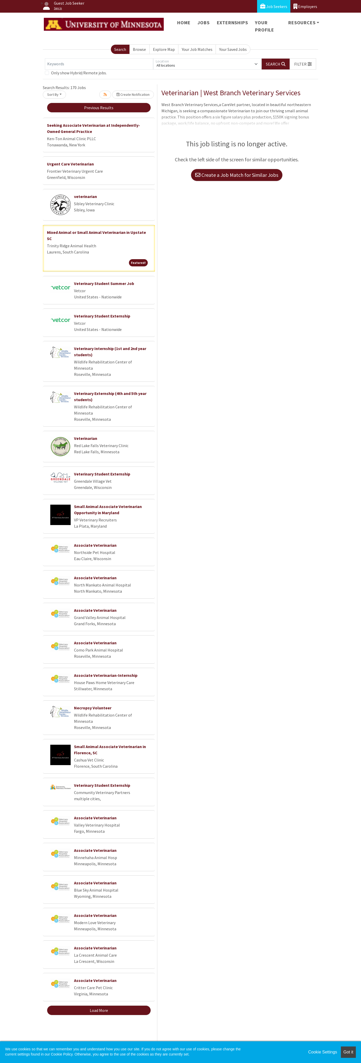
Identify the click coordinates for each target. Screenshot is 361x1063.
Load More (99, 1010)
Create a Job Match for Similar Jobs (236, 175)
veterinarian (85, 196)
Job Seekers (273, 6)
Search (120, 49)
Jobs (203, 23)
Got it (348, 1052)
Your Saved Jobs (233, 49)
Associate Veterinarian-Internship (105, 675)
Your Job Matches (197, 49)
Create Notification (133, 94)
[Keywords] (99, 64)
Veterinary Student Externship (102, 316)
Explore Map (164, 49)
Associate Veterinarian (95, 545)
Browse (139, 49)
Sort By (53, 94)
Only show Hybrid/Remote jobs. (79, 72)
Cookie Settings (322, 1052)
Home (183, 23)
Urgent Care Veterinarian (70, 163)
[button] (303, 64)
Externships (232, 23)
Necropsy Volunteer (92, 707)
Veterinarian (85, 438)
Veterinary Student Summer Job (104, 283)
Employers (305, 6)
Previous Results (98, 107)
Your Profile (264, 26)
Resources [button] (301, 23)
